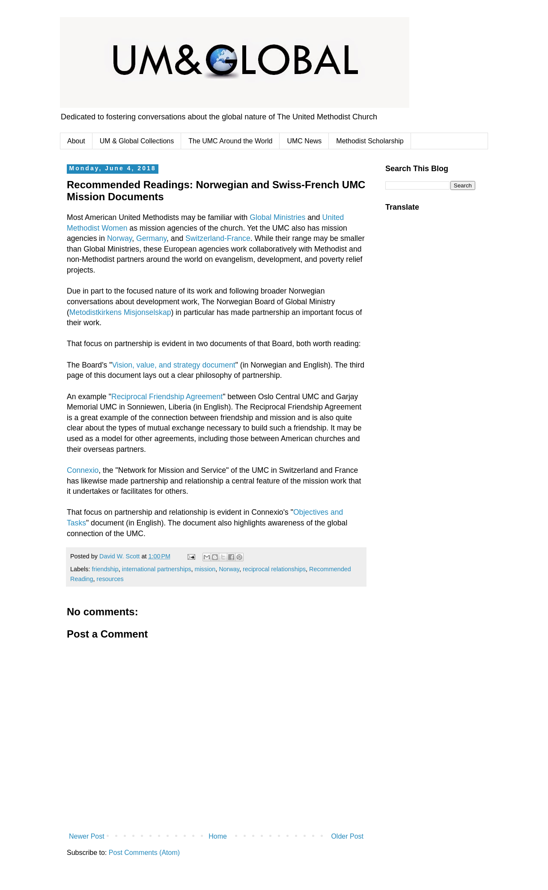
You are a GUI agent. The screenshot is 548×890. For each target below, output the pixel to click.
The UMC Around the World (230, 141)
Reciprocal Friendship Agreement (167, 396)
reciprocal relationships (274, 569)
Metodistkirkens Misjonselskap (120, 312)
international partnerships (156, 569)
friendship (105, 569)
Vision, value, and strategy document (173, 365)
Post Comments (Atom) (144, 852)
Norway (119, 238)
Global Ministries (277, 217)
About (76, 141)
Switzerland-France (217, 238)
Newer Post (86, 836)
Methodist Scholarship (369, 141)
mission (204, 569)
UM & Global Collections (137, 141)
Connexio (82, 470)
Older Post (347, 836)
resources (110, 579)
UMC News (304, 141)
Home (217, 836)
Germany (151, 238)
